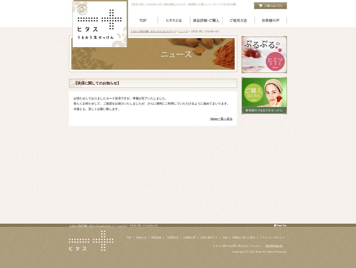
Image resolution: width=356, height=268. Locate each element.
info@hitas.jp (273, 245)
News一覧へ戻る (221, 118)
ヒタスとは (174, 21)
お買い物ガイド (209, 237)
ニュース (183, 31)
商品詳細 (156, 237)
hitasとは (141, 237)
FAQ (225, 237)
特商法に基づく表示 (243, 237)
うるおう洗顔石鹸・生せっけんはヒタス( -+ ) (100, 24)
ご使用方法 (238, 21)
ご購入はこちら (270, 5)
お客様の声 (271, 21)
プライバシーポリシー (272, 237)
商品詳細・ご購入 (206, 21)
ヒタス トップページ (143, 21)
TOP (128, 237)
